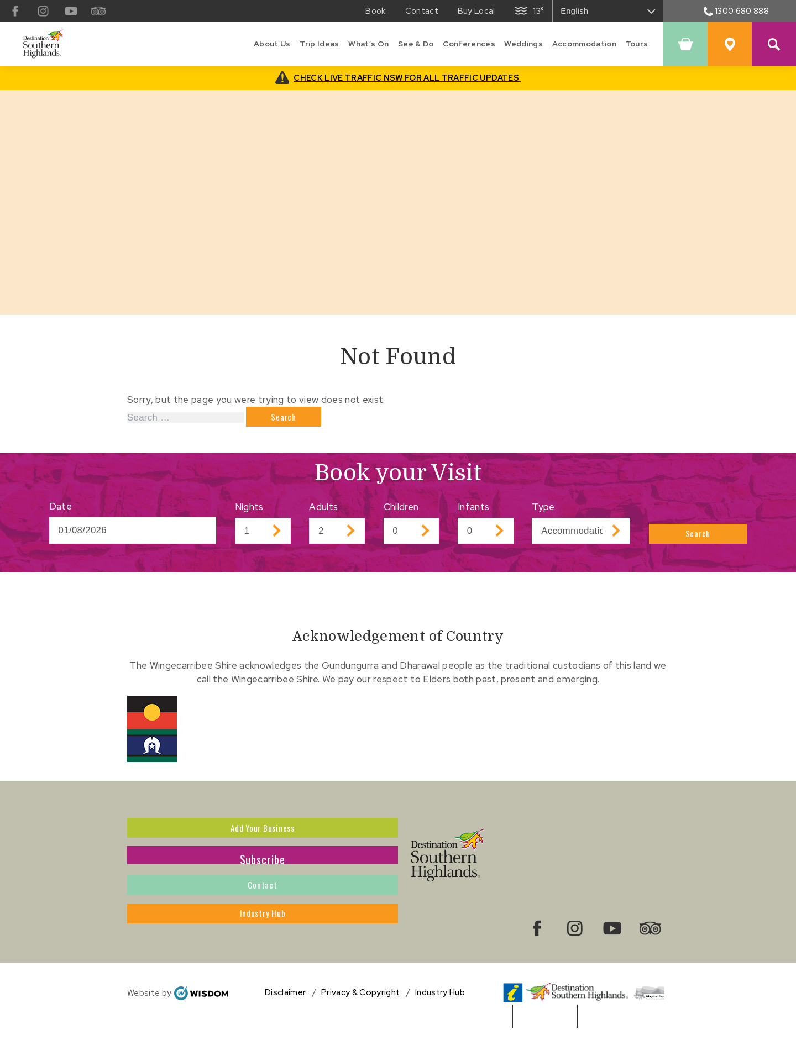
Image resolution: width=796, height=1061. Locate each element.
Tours (637, 44)
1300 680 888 (736, 11)
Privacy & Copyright (360, 1021)
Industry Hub (262, 949)
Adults (323, 512)
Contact (262, 911)
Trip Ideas (319, 44)
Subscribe (263, 874)
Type (543, 512)
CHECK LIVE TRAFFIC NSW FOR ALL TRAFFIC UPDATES (407, 77)
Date (60, 511)
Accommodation (584, 44)
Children (401, 512)
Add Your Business (262, 836)
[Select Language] (608, 11)
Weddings (523, 44)
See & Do (416, 44)
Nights (249, 512)
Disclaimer (285, 1021)
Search (698, 535)
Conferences (469, 44)
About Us (272, 44)
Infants (473, 512)
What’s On (368, 44)
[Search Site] (774, 44)
